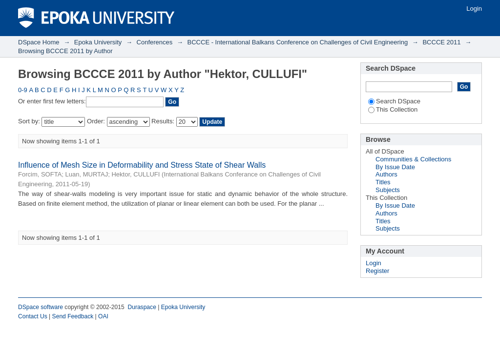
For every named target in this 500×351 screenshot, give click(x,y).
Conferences (155, 42)
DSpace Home (39, 42)
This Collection (392, 109)
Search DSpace (394, 101)
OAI (103, 316)
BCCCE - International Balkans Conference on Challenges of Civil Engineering (298, 42)
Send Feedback (73, 316)
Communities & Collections (413, 159)
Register (377, 270)
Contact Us (32, 316)
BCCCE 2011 (441, 42)
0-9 (22, 90)
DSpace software (40, 307)
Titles (383, 182)
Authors (386, 174)
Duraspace (141, 307)
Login (474, 8)
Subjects (387, 190)
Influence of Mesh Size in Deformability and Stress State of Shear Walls (142, 165)
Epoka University (98, 42)
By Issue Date (395, 167)
